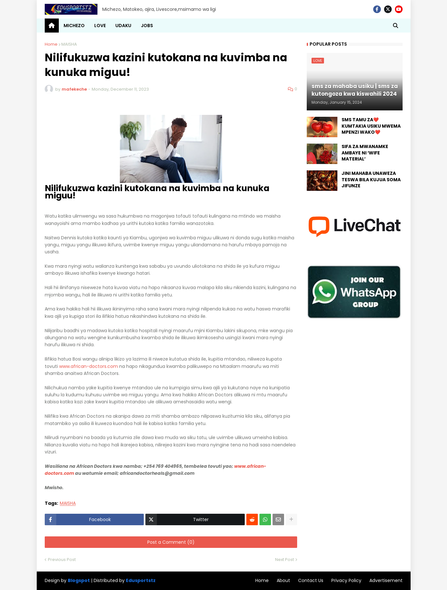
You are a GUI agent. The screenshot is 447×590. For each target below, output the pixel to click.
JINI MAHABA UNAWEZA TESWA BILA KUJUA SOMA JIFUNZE (371, 179)
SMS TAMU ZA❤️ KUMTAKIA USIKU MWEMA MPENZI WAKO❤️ (371, 126)
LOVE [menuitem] (100, 25)
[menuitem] (52, 26)
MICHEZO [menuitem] (74, 25)
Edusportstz (141, 580)
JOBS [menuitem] (147, 25)
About (283, 580)
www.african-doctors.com (88, 366)
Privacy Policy (346, 580)
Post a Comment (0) (171, 542)
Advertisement (386, 580)
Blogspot (79, 581)
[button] (396, 26)
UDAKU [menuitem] (123, 25)
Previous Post (62, 559)
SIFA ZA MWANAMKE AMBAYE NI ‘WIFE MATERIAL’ (365, 153)
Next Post (284, 559)
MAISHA (69, 44)
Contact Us (310, 580)
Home (51, 44)
